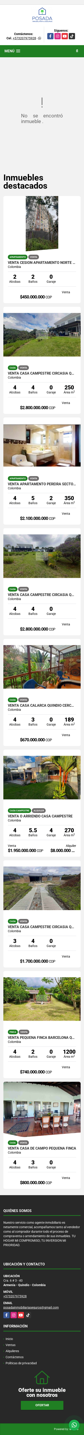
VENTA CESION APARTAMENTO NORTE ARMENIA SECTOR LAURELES (42, 263)
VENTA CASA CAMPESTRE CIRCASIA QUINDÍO (42, 595)
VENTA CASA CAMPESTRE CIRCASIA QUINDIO (42, 373)
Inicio (9, 1339)
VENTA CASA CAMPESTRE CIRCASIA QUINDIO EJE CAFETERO (42, 927)
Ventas (10, 1345)
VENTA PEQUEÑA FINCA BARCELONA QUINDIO (42, 1038)
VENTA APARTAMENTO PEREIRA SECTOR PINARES (42, 484)
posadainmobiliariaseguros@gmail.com (31, 1307)
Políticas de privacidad (21, 1363)
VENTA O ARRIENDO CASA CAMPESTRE (40, 816)
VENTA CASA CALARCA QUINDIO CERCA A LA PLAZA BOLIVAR (42, 705)
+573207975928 (24, 38)
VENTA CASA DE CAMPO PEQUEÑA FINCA (42, 1148)
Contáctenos (15, 1357)
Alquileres (12, 1351)
